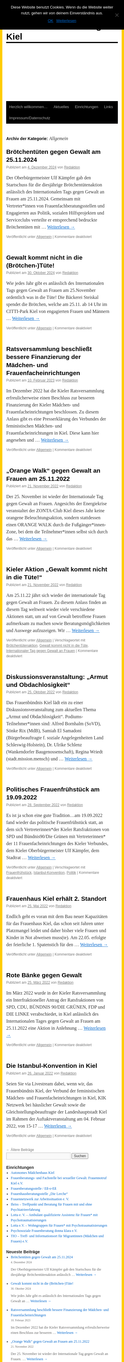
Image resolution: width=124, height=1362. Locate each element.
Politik (71, 873)
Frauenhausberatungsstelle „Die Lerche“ (39, 1194)
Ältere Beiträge (20, 1150)
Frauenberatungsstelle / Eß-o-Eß (33, 1188)
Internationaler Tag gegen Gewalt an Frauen (40, 651)
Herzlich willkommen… (28, 107)
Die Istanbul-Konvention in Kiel (51, 1065)
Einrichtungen (86, 107)
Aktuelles (61, 107)
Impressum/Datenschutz (29, 118)
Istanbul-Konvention (49, 873)
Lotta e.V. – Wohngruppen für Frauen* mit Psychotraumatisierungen (59, 1225)
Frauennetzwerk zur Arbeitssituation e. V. (40, 1199)
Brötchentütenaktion (22, 645)
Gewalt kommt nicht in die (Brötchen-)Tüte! (42, 1283)
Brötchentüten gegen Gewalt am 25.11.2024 (42, 1257)
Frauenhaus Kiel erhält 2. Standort (56, 898)
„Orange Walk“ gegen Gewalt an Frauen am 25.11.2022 (50, 1341)
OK (50, 20)
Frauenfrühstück (19, 873)
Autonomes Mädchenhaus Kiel (33, 1173)
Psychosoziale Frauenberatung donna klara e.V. (44, 1231)
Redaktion (72, 167)
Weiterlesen (61, 226)
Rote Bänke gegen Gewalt (44, 975)
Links (108, 107)
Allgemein (44, 237)
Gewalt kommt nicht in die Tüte (64, 645)
